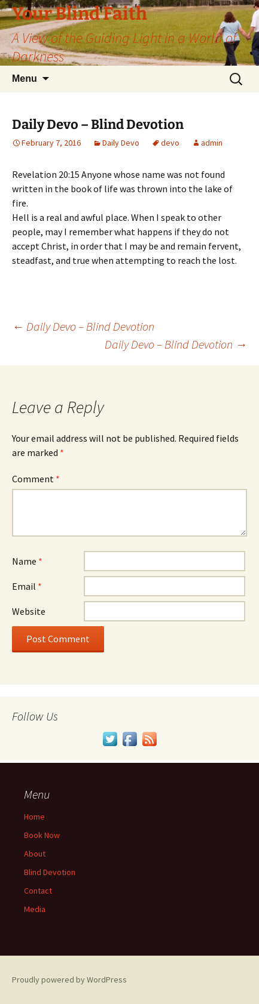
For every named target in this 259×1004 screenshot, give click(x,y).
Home (34, 816)
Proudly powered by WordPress (69, 979)
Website (28, 611)
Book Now (42, 835)
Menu (24, 78)
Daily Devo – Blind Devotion (83, 326)
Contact (38, 890)
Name (27, 561)
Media (34, 909)
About (34, 853)
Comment (36, 479)
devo (170, 142)
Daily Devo (120, 142)
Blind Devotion (49, 872)
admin (212, 142)
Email (27, 586)
